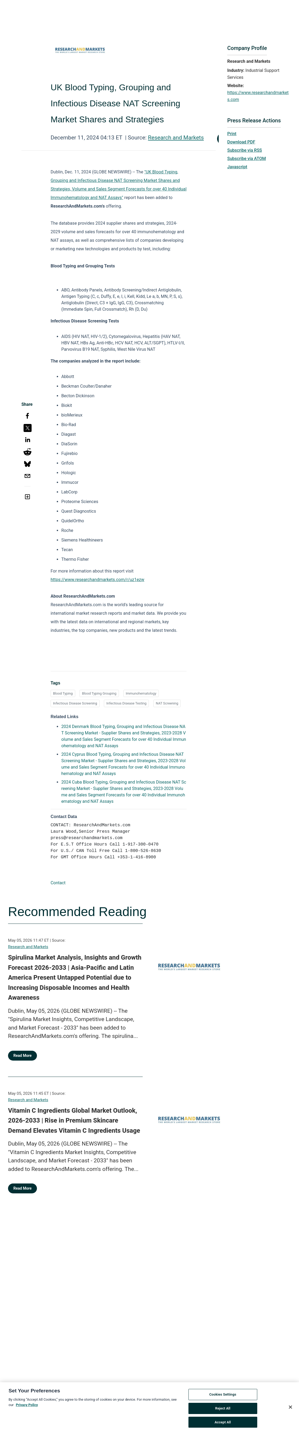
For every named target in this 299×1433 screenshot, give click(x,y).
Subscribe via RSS (244, 150)
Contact (58, 882)
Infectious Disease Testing (126, 703)
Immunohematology (141, 693)
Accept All (223, 1425)
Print (231, 133)
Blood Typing (63, 693)
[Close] (290, 1410)
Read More (22, 1055)
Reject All (222, 1411)
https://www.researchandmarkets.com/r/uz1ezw (97, 579)
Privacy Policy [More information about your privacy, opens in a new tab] (27, 1407)
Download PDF (241, 142)
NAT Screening (167, 703)
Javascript (237, 166)
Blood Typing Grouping (99, 693)
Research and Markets (176, 137)
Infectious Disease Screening (75, 703)
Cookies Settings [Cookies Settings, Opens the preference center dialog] (222, 1397)
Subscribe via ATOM (246, 158)
